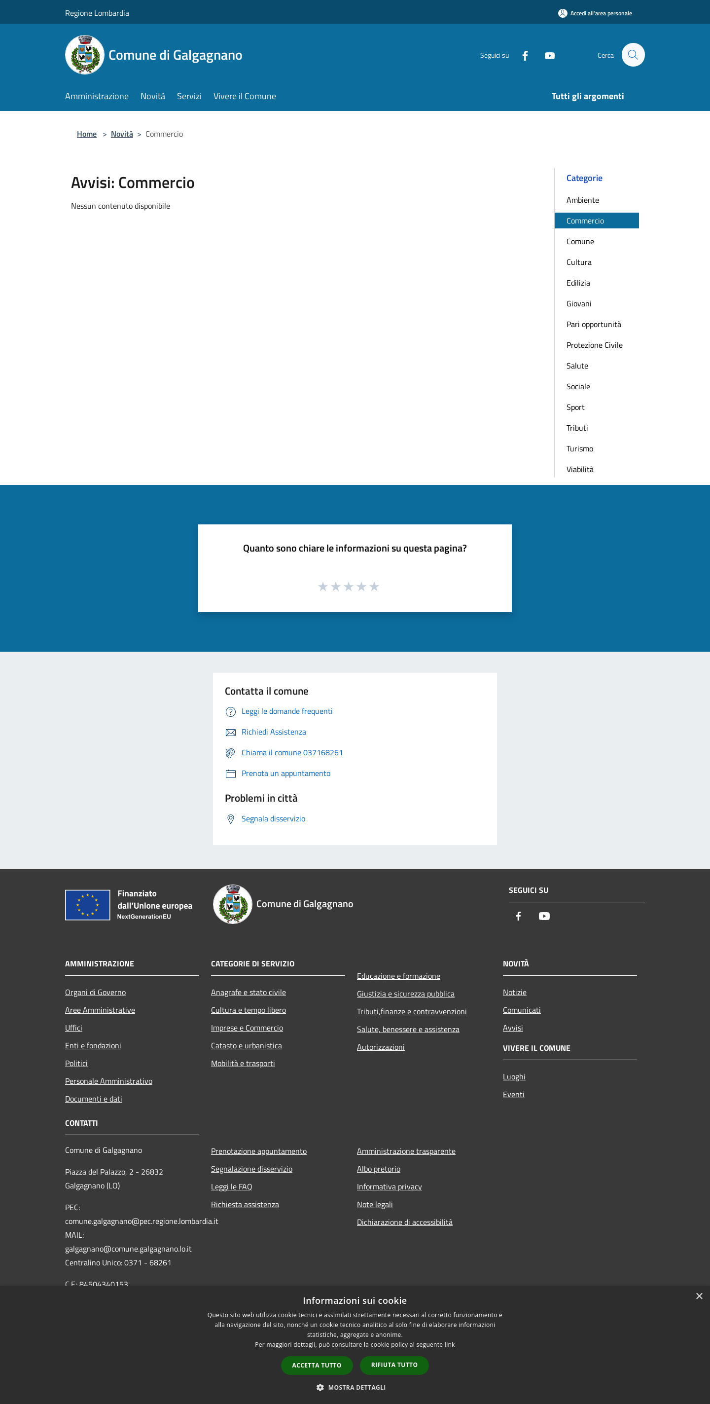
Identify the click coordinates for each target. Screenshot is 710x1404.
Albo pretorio (378, 1169)
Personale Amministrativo (108, 1081)
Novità (122, 134)
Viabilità (580, 469)
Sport (576, 407)
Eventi (514, 1094)
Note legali (375, 1204)
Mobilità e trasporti (243, 1063)
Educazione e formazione (398, 976)
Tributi (577, 428)
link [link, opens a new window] (450, 1344)
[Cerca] (633, 55)
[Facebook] (521, 54)
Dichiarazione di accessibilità (405, 1222)
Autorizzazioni (381, 1047)
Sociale (578, 386)
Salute (577, 365)
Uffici (73, 1028)
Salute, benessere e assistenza (408, 1029)
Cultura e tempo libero (248, 1010)
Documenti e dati (93, 1099)
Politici (76, 1063)
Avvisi (513, 1028)
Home (87, 134)
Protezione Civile (595, 345)
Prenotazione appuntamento (259, 1151)
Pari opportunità (594, 324)
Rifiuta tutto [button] (394, 1365)
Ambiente (583, 200)
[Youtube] (545, 54)
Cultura (579, 262)
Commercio (585, 220)
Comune (580, 241)
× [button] (699, 1296)
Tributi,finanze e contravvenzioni (412, 1011)
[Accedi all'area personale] (595, 13)
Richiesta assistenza (245, 1204)
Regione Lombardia (97, 13)
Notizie (515, 992)
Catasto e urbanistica (246, 1045)
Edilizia (578, 283)
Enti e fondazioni (93, 1045)
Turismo (580, 448)
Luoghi (514, 1076)
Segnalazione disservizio (251, 1169)
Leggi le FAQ (231, 1186)
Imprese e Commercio (247, 1028)
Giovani (579, 303)
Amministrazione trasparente (406, 1151)
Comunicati (522, 1010)
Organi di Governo (95, 992)
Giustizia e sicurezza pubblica (406, 993)
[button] (355, 1387)
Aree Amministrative (100, 1010)
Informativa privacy (389, 1186)
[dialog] (355, 1345)
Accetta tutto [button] (317, 1365)
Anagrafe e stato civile (248, 992)
